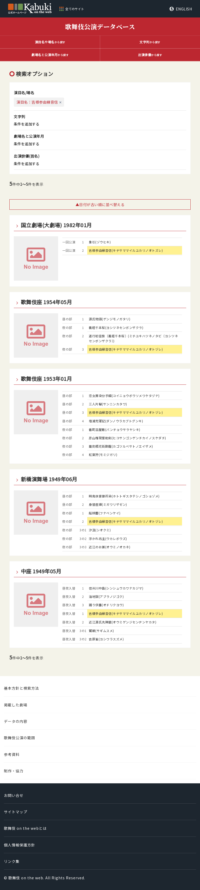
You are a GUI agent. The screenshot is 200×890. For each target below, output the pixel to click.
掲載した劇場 (15, 704)
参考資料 (12, 754)
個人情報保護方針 (19, 844)
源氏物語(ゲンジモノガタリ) (109, 319)
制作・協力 (13, 770)
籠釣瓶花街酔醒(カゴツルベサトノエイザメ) (121, 446)
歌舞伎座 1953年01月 (46, 379)
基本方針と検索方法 (21, 688)
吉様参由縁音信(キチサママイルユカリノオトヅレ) (126, 349)
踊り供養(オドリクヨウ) (106, 605)
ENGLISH (184, 9)
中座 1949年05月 (41, 571)
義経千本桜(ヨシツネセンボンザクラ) (116, 327)
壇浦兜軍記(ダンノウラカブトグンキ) (116, 421)
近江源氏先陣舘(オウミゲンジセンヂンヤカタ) (122, 622)
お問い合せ (13, 795)
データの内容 (15, 721)
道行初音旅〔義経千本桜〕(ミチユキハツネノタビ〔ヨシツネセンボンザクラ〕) (133, 338)
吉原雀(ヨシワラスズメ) (106, 639)
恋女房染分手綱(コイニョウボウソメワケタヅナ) (124, 395)
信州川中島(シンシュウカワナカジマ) (116, 588)
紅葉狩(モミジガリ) (103, 454)
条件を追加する (26, 124)
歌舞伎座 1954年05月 (46, 302)
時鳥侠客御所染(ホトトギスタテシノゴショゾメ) (124, 496)
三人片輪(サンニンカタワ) (108, 404)
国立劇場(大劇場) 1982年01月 (56, 225)
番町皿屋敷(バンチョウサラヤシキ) (114, 429)
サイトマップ (15, 811)
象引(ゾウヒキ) (100, 242)
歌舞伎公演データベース (100, 26)
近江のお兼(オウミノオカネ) (109, 547)
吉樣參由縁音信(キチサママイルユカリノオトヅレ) (126, 521)
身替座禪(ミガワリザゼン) (108, 504)
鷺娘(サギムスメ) (101, 630)
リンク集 (12, 861)
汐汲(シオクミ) (100, 530)
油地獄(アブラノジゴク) (106, 596)
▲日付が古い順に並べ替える (100, 204)
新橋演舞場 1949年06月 (49, 479)
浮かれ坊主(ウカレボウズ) (108, 538)
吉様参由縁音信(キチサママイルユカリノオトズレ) (126, 250)
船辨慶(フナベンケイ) (105, 513)
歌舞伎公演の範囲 (19, 737)
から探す (50, 42)
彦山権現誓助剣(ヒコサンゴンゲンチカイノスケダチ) (127, 438)
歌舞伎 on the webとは (25, 828)
